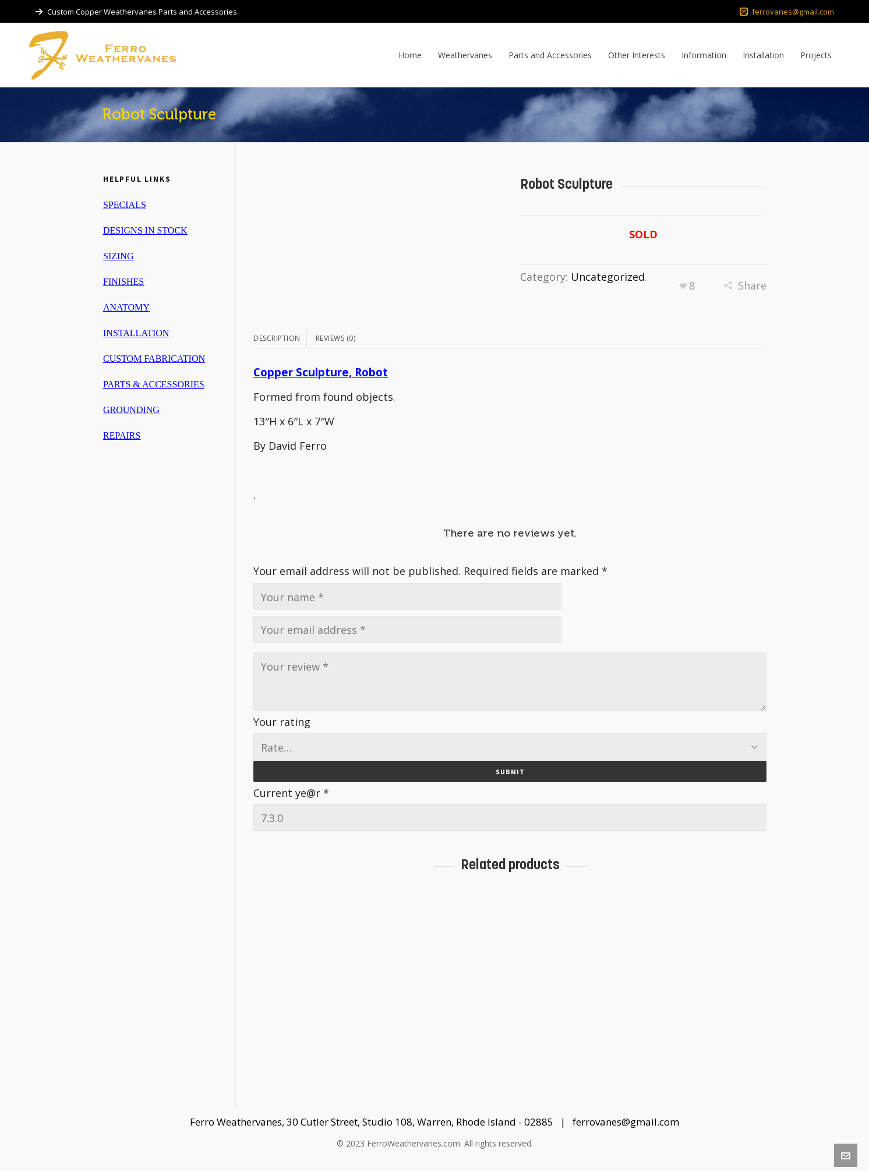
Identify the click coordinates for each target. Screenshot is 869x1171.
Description (277, 338)
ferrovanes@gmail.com (787, 11)
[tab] (280, 338)
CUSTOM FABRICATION (154, 359)
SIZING (118, 256)
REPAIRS (121, 435)
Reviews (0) (336, 338)
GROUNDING (131, 410)
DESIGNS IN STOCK (145, 230)
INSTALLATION (136, 333)
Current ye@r (291, 790)
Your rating (281, 722)
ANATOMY (126, 307)
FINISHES (123, 282)
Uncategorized (608, 277)
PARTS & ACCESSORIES (153, 384)
